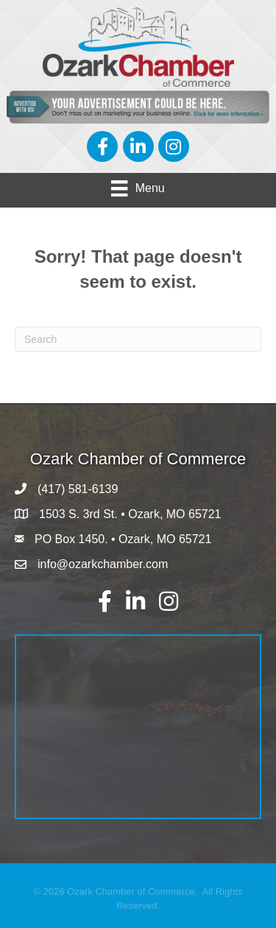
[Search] (138, 339)
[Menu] (137, 188)
